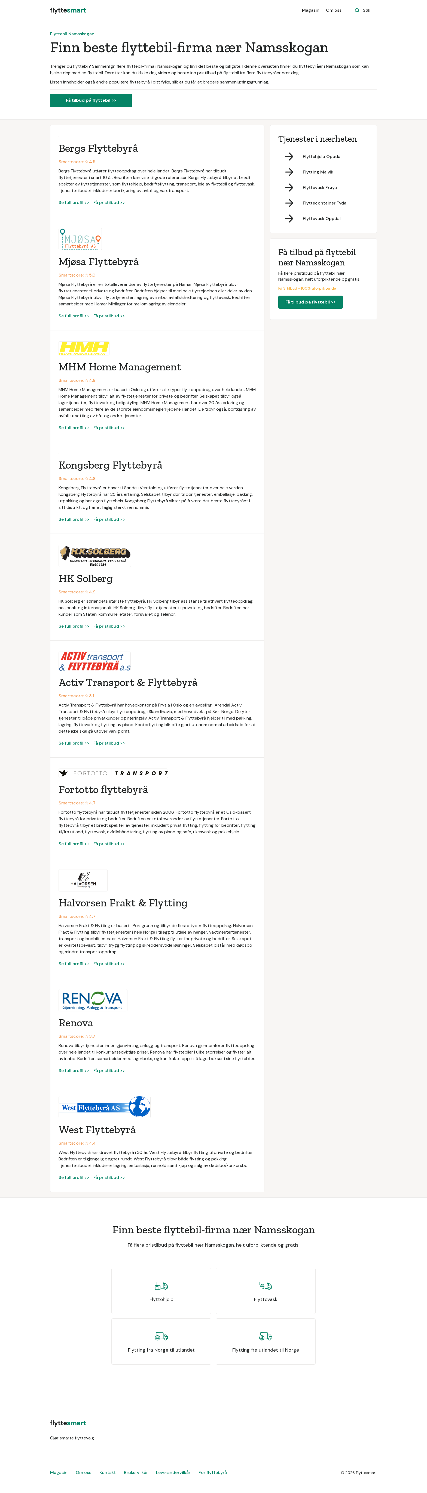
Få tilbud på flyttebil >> (91, 100)
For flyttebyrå (213, 1472)
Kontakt (107, 1472)
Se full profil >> (74, 202)
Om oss (333, 10)
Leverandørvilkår (173, 1472)
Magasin (310, 10)
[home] (68, 10)
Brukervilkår (136, 1472)
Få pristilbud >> (109, 202)
